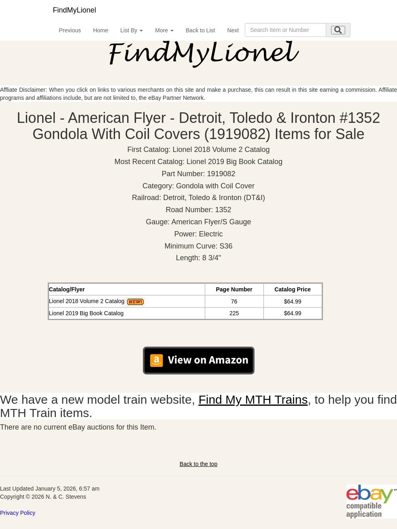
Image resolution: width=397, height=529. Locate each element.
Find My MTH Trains (253, 399)
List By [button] (131, 30)
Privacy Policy (17, 513)
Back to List (200, 30)
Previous (70, 30)
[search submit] (338, 30)
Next (233, 30)
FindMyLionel (74, 10)
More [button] (164, 30)
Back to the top (198, 464)
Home (100, 30)
